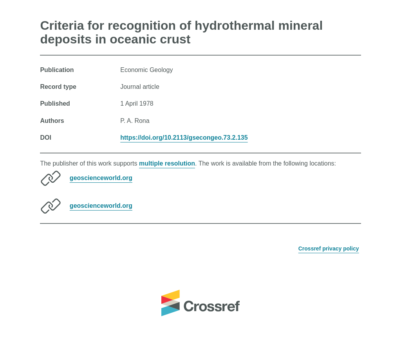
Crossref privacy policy (328, 248)
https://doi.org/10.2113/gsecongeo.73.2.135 (183, 137)
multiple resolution (167, 163)
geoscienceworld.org (101, 178)
